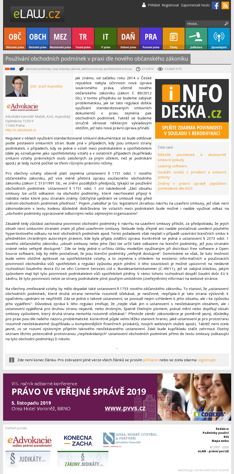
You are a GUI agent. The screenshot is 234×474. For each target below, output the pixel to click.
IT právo (106, 39)
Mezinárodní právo (60, 39)
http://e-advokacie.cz (20, 130)
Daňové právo (128, 39)
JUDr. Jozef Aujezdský (46, 86)
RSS (226, 437)
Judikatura (196, 39)
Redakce (222, 429)
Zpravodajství (219, 39)
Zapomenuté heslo (195, 5)
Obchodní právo (38, 39)
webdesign (185, 470)
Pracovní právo (151, 39)
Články (174, 39)
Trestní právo (83, 39)
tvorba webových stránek (212, 470)
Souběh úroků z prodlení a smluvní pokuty (192, 174)
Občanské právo (15, 39)
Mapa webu (220, 441)
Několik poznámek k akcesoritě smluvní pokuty (192, 157)
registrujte (206, 359)
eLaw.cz (37, 14)
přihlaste (150, 359)
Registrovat (170, 5)
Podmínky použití (216, 433)
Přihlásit (154, 5)
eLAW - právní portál (213, 451)
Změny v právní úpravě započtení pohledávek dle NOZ (192, 186)
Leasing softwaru (172, 166)
